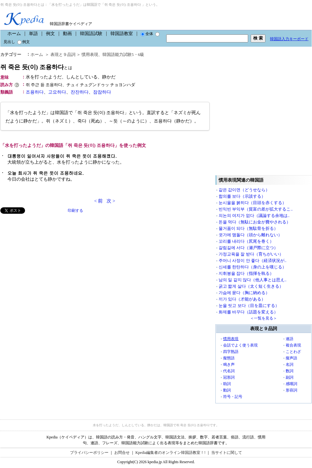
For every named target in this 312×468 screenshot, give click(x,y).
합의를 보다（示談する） (242, 196)
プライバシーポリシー (89, 452)
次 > (111, 200)
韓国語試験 (91, 33)
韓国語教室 (121, 33)
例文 (50, 33)
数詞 (289, 371)
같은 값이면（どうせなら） (244, 189)
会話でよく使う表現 (240, 345)
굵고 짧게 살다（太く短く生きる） (251, 286)
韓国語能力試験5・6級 (123, 54)
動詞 (227, 390)
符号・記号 (232, 396)
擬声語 (291, 358)
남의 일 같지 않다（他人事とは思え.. (252, 279)
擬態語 (229, 358)
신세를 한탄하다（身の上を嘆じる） (252, 267)
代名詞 (229, 371)
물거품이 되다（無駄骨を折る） (248, 228)
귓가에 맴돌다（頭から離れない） (250, 234)
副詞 (289, 377)
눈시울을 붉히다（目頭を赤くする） (252, 202)
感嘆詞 (291, 384)
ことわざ (293, 351)
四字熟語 (230, 351)
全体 (147, 34)
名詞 (289, 364)
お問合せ (122, 452)
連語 (289, 339)
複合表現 (293, 345)
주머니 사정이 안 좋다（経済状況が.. (252, 260)
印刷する (75, 210)
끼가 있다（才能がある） (242, 299)
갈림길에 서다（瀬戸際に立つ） (248, 247)
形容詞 (291, 390)
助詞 (227, 384)
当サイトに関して (226, 452)
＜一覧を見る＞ (263, 318)
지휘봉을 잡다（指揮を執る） (246, 273)
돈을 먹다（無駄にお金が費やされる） (254, 222)
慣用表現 (230, 339)
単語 (33, 33)
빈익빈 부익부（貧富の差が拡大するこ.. (256, 209)
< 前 (98, 200)
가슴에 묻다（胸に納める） (244, 292)
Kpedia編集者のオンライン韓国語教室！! (170, 452)
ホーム (14, 33)
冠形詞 (229, 377)
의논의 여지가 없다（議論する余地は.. (254, 215)
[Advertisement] (60, 279)
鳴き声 (229, 364)
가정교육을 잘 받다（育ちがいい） (251, 254)
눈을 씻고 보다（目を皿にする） (249, 305)
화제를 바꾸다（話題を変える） (248, 312)
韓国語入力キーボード (289, 39)
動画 (67, 33)
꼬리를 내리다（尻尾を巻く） (246, 241)
